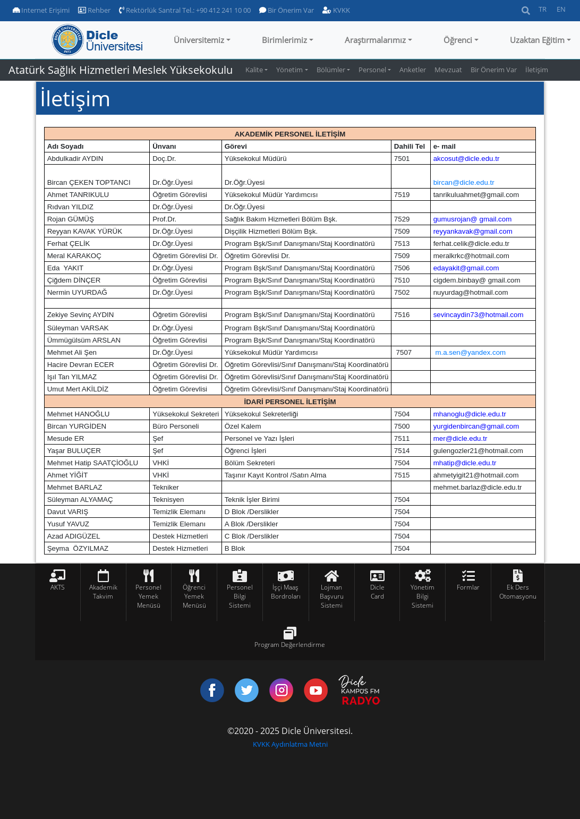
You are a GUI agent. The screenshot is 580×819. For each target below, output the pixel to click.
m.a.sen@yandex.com (470, 352)
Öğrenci (457, 40)
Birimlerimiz (284, 40)
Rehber (94, 10)
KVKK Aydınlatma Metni (290, 744)
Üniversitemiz (199, 40)
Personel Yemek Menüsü (148, 596)
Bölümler (331, 69)
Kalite (254, 69)
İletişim (536, 69)
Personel (372, 69)
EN (561, 9)
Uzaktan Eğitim (537, 40)
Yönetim (289, 69)
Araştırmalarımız (375, 40)
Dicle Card (377, 592)
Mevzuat (448, 69)
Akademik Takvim (103, 592)
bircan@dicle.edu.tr (463, 182)
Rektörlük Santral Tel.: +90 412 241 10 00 (185, 10)
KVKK (336, 10)
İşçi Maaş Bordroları (286, 592)
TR (543, 9)
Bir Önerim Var (286, 10)
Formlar (468, 587)
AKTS (57, 587)
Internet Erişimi (41, 10)
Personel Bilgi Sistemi (240, 596)
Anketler (412, 69)
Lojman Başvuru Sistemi (332, 596)
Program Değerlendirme (289, 644)
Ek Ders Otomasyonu (517, 592)
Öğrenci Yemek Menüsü (194, 596)
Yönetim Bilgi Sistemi (422, 596)
